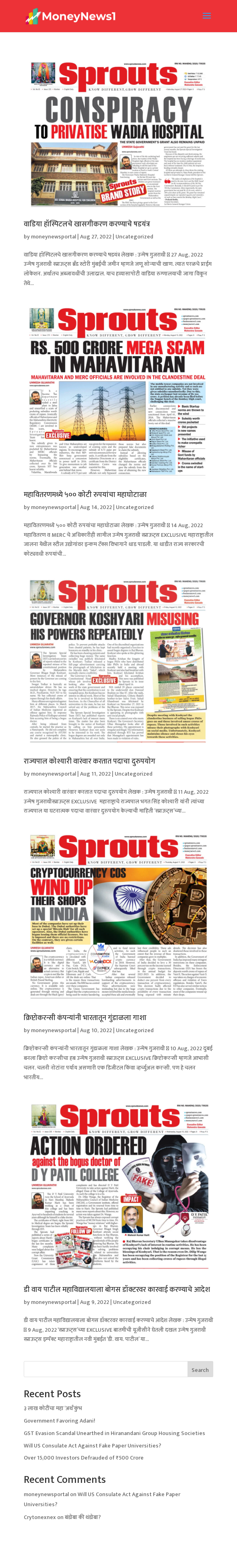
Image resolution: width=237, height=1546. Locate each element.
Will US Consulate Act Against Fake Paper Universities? (92, 1445)
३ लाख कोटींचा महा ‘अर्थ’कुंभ (53, 1408)
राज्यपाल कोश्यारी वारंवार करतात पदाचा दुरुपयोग (89, 762)
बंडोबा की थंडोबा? (83, 1517)
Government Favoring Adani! (59, 1420)
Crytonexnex (40, 1517)
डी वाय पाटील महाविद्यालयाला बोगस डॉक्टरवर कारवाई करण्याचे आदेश (117, 1290)
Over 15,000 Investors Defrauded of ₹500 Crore (84, 1457)
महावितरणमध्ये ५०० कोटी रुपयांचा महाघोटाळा (85, 495)
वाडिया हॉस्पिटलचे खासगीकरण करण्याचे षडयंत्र (87, 224)
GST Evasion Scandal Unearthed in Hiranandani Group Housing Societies (114, 1433)
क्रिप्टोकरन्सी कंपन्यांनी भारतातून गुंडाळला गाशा (85, 1018)
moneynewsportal (53, 236)
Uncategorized (134, 236)
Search (200, 1370)
